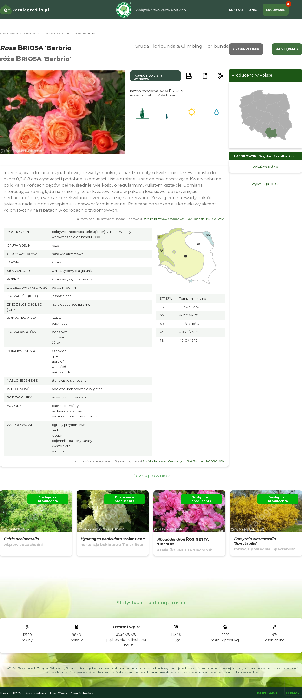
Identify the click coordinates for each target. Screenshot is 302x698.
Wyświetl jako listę (265, 184)
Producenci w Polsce (252, 75)
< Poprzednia (245, 49)
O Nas (253, 10)
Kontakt (236, 10)
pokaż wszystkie (265, 166)
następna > (286, 49)
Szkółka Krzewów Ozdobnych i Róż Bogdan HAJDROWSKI (184, 219)
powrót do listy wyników (148, 77)
